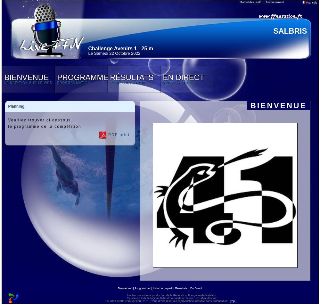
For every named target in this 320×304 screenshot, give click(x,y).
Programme (142, 288)
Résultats (181, 288)
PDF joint (114, 135)
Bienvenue (125, 288)
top (233, 301)
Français (309, 2)
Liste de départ (162, 288)
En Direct (196, 288)
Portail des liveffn (251, 2)
